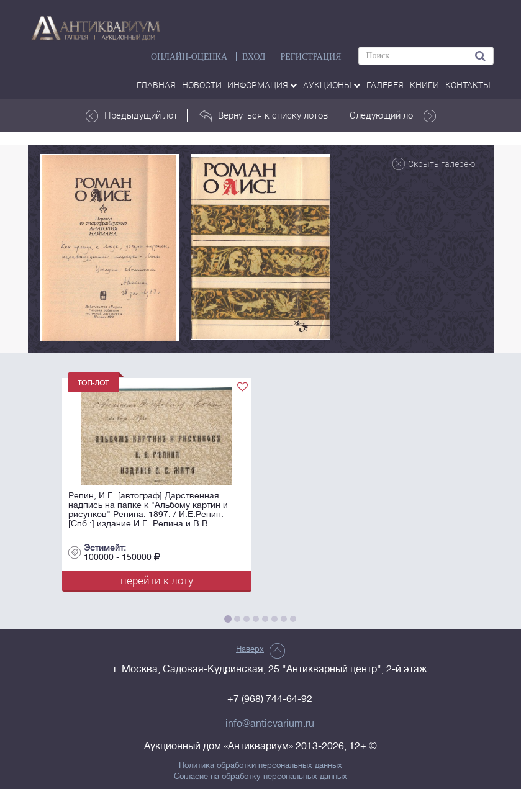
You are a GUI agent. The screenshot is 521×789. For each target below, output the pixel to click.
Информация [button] (262, 85)
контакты (468, 85)
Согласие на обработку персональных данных (260, 776)
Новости (202, 85)
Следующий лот (393, 115)
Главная (156, 85)
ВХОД (253, 56)
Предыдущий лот (132, 115)
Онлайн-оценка (189, 56)
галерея (385, 85)
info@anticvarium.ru (269, 723)
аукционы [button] (331, 85)
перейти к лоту (156, 580)
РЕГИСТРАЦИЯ (310, 56)
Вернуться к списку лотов (263, 115)
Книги (424, 85)
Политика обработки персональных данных (260, 765)
